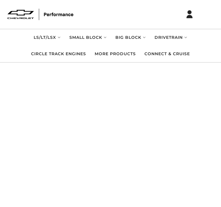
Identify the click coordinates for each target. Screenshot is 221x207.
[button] (47, 37)
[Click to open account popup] (189, 14)
